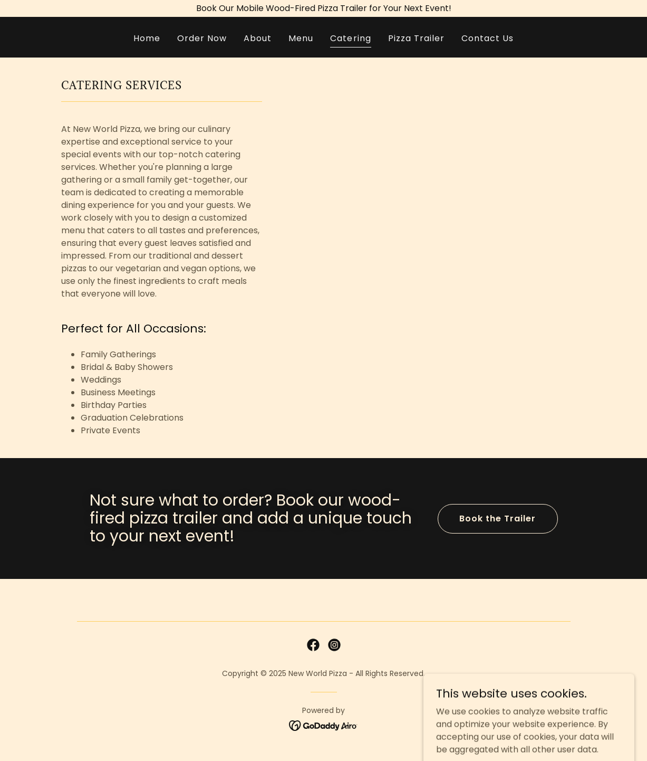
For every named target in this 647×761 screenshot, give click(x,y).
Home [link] (146, 38)
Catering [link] (350, 38)
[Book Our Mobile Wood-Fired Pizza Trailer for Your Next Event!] (323, 8)
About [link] (258, 38)
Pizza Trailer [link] (416, 38)
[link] (313, 644)
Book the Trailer (497, 518)
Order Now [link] (202, 38)
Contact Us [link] (487, 38)
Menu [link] (300, 38)
